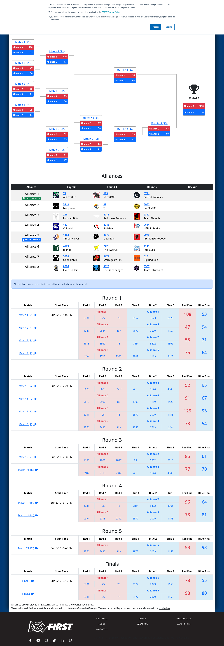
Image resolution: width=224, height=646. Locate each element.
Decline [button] (169, 27)
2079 (146, 235)
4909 (66, 246)
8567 (146, 266)
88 (104, 204)
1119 (146, 246)
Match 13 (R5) (159, 123)
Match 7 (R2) (57, 51)
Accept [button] (156, 27)
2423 (106, 246)
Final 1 (28, 581)
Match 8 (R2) (57, 91)
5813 (66, 204)
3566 (66, 256)
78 (64, 193)
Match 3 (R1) (22, 84)
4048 (106, 224)
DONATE (142, 618)
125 (105, 193)
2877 (106, 235)
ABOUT (102, 624)
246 (65, 214)
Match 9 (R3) (91, 139)
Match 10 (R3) (91, 118)
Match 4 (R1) (22, 104)
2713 (106, 214)
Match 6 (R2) (57, 150)
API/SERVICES (102, 618)
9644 (146, 224)
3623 (106, 266)
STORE (142, 624)
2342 (146, 214)
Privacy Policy (110, 12)
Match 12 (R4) (125, 129)
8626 (66, 266)
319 (146, 256)
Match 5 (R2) (57, 129)
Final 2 (28, 593)
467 (65, 224)
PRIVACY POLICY (183, 618)
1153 (66, 235)
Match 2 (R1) (22, 63)
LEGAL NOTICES (184, 624)
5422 (106, 256)
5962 (146, 204)
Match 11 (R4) (125, 70)
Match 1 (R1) (22, 42)
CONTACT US (101, 629)
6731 (146, 193)
